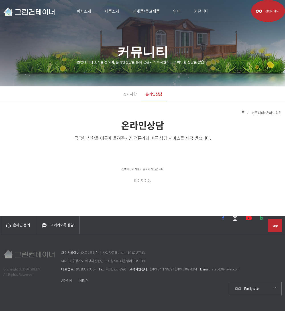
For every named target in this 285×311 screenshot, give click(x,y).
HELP (83, 280)
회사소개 (84, 11)
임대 (177, 11)
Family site (251, 288)
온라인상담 (153, 94)
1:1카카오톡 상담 (58, 225)
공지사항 (129, 94)
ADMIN (66, 280)
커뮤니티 (201, 11)
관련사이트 (272, 11)
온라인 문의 (18, 224)
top (275, 225)
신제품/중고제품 (146, 11)
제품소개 (112, 11)
